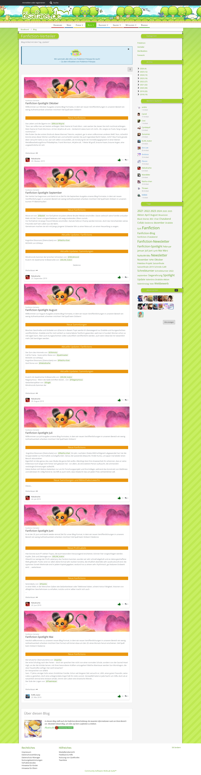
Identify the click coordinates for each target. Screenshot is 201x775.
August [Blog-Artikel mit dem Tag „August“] (154, 214)
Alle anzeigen (169, 322)
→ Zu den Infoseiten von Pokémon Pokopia (77, 61)
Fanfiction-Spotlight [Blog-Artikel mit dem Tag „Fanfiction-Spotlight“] (149, 246)
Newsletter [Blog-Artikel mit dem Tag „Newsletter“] (159, 255)
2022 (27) (142, 81)
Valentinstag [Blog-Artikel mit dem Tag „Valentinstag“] (143, 283)
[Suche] (53, 3)
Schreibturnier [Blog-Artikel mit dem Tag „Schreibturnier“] (145, 270)
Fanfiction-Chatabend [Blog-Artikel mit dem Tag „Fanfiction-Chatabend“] (147, 237)
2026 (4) (141, 68)
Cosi (143, 120)
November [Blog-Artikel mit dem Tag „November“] (143, 259)
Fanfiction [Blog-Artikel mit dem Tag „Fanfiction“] (151, 227)
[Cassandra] (140, 306)
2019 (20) (142, 91)
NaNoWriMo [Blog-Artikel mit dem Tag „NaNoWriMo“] (143, 255)
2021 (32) (142, 84)
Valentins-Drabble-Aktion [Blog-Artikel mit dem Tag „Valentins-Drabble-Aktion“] (157, 279)
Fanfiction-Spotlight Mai (39, 636)
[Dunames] (150, 306)
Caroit (144, 114)
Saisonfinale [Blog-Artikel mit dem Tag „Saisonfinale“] (158, 263)
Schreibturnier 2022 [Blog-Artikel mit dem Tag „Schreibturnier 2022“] (164, 271)
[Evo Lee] (160, 306)
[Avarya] (160, 298)
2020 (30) (142, 88)
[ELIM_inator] (155, 306)
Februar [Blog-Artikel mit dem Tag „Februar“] (167, 246)
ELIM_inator (147, 141)
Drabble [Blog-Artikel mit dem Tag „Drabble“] (169, 222)
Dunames (146, 134)
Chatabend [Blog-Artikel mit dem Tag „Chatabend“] (165, 218)
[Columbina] (145, 306)
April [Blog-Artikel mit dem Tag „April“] (147, 214)
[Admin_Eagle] (140, 298)
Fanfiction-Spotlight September (43, 192)
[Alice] (150, 298)
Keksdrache (146, 168)
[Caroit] (171, 298)
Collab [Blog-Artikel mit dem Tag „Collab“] (140, 222)
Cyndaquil (146, 127)
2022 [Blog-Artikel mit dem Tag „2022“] (147, 211)
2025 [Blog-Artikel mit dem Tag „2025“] (170, 211)
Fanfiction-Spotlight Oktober (41, 103)
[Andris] (155, 298)
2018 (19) (142, 94)
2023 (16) (142, 78)
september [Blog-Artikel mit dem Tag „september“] (142, 275)
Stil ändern (176, 747)
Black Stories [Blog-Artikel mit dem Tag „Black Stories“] (143, 219)
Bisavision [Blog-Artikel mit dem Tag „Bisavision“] (163, 215)
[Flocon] (171, 306)
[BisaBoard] (100, 14)
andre (144, 107)
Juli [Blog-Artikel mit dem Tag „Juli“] (146, 250)
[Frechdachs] (140, 314)
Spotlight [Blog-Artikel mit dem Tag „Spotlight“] (169, 275)
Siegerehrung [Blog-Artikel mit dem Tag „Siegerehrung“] (155, 275)
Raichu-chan (147, 181)
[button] (128, 49)
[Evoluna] (165, 306)
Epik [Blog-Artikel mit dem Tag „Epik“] (139, 228)
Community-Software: (100, 771)
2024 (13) (142, 75)
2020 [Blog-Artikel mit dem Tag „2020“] (164, 211)
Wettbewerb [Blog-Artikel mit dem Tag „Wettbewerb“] (161, 283)
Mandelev (146, 174)
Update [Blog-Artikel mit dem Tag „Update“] (141, 279)
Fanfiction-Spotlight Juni (39, 530)
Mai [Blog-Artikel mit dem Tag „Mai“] (160, 250)
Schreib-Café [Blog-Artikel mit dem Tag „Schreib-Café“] (160, 266)
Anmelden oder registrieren (33, 2)
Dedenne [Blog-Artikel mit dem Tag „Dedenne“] (149, 222)
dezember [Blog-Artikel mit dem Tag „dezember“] (159, 222)
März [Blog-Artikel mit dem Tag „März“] (165, 250)
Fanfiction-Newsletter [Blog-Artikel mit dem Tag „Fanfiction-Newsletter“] (153, 241)
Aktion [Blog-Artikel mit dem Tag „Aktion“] (140, 214)
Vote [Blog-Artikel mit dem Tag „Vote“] (152, 283)
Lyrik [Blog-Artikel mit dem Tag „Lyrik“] (155, 250)
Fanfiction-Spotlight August (41, 310)
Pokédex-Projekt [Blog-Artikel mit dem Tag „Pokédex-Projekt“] (144, 263)
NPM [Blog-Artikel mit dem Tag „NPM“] (151, 259)
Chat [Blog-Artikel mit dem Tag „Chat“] (156, 219)
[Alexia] (145, 298)
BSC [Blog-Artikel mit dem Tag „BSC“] (152, 219)
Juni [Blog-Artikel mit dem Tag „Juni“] (151, 250)
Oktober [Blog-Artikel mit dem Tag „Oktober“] (158, 259)
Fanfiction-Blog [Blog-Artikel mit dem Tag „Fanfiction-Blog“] (146, 233)
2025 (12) (142, 71)
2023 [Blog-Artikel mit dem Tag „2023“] (153, 211)
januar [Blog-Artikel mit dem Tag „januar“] (140, 250)
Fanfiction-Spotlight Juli (39, 432)
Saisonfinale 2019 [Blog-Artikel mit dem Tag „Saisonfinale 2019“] (145, 266)
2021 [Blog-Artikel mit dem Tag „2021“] (140, 211)
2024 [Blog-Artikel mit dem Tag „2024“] (159, 211)
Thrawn (145, 188)
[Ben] (165, 298)
